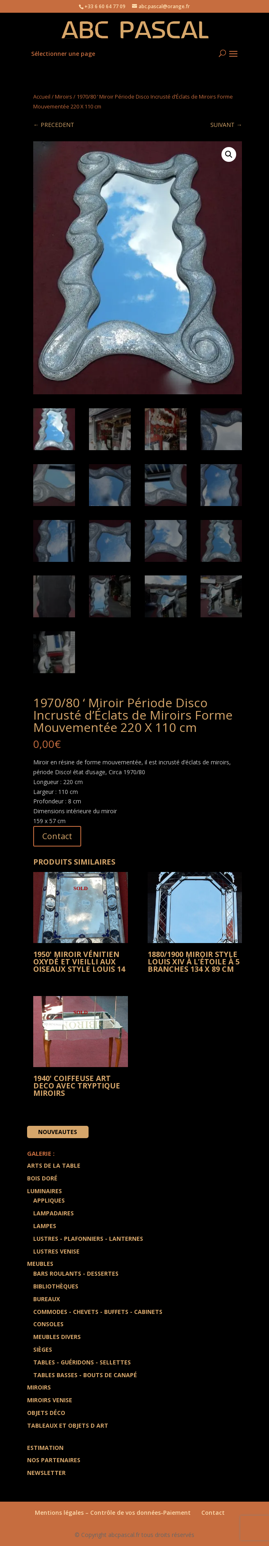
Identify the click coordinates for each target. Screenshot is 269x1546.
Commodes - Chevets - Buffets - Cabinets (97, 1312)
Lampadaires (53, 1213)
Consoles (48, 1324)
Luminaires (44, 1191)
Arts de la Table (53, 1165)
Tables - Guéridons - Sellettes (82, 1362)
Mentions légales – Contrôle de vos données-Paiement (113, 1512)
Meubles (40, 1264)
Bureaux (46, 1299)
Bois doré (42, 1178)
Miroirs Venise (49, 1400)
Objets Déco (46, 1413)
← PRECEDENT (53, 125)
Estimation (45, 1448)
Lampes (44, 1226)
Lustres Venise (56, 1251)
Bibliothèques (55, 1286)
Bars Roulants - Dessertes (76, 1273)
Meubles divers (57, 1337)
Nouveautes (57, 1132)
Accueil (41, 96)
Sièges (42, 1349)
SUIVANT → (226, 125)
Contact (57, 836)
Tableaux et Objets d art (67, 1425)
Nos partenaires (53, 1460)
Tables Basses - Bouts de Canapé (85, 1375)
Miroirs (63, 96)
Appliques (49, 1200)
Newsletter (46, 1473)
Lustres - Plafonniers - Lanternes (88, 1238)
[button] (228, 154)
